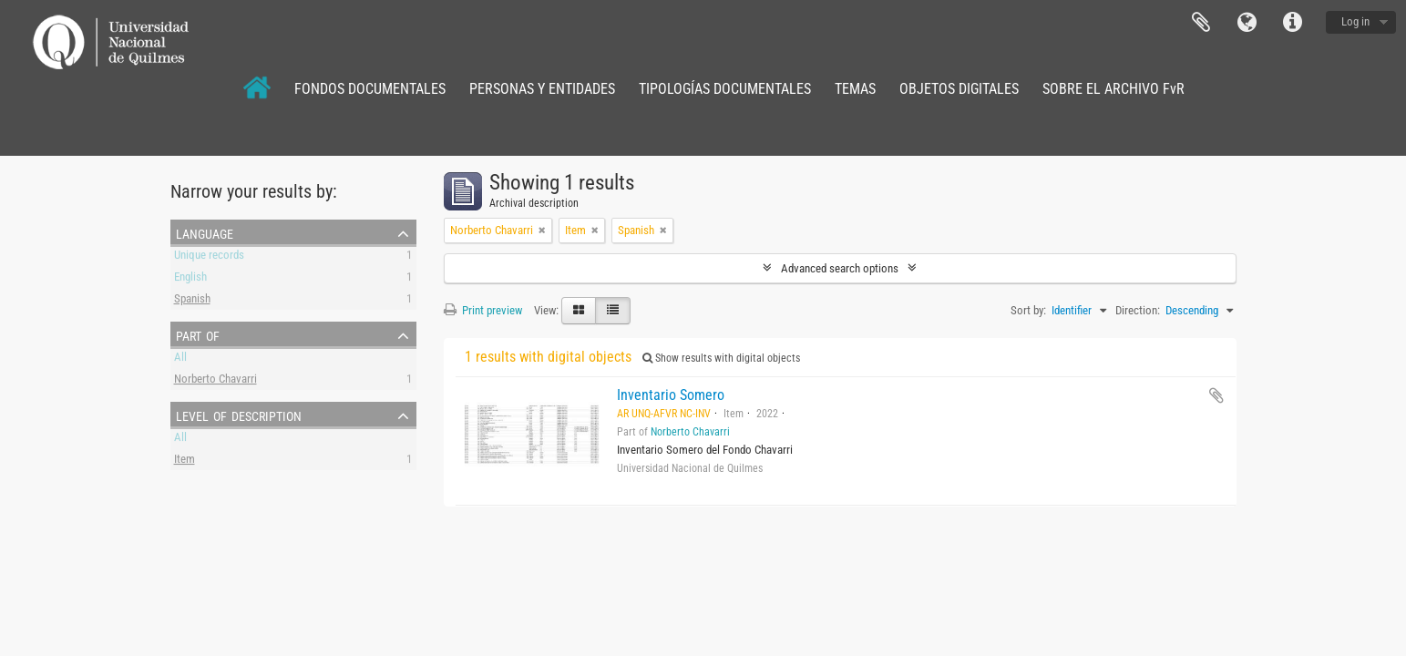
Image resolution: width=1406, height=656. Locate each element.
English (190, 279)
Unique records (209, 257)
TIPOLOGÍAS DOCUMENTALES (725, 88)
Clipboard (1201, 23)
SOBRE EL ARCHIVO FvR (1113, 88)
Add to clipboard (1216, 395)
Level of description (239, 414)
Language (1246, 23)
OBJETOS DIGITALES (959, 88)
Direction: (1137, 310)
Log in (1355, 21)
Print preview (483, 310)
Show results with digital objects (721, 358)
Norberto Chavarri (215, 381)
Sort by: (1028, 310)
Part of (198, 334)
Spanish (192, 301)
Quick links (1292, 23)
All (180, 359)
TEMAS (855, 88)
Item (184, 461)
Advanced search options (839, 268)
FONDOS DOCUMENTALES (370, 88)
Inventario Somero (670, 395)
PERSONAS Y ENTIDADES (542, 88)
